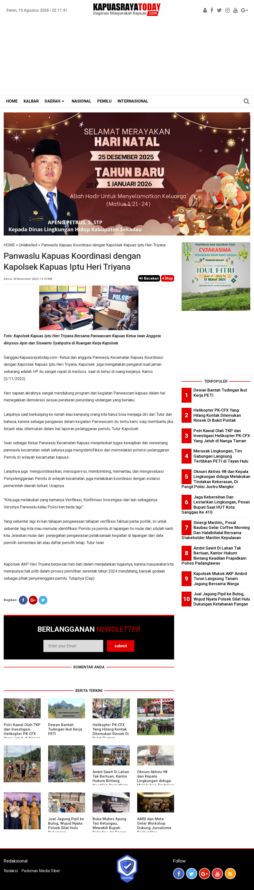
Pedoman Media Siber (40, 870)
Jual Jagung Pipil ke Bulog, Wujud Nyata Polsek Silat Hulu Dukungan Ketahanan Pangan (66, 828)
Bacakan (149, 278)
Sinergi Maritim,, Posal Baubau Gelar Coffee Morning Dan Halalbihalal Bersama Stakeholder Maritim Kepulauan (216, 530)
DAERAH (52, 101)
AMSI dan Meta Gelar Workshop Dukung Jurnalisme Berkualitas (154, 826)
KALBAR (31, 101)
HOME (12, 101)
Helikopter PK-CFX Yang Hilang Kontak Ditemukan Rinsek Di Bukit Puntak (111, 731)
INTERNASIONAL (133, 101)
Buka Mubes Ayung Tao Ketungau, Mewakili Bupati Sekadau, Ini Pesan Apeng (109, 828)
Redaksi (11, 870)
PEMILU (104, 101)
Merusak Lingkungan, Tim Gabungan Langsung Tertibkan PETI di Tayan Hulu (220, 456)
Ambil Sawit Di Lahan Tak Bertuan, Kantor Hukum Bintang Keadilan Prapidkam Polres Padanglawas (111, 781)
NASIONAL (81, 101)
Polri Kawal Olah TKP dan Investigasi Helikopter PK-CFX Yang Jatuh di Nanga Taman (22, 734)
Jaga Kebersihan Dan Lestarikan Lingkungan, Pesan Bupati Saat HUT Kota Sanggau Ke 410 (216, 505)
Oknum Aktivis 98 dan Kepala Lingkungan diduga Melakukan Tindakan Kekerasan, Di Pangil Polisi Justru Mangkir (216, 479)
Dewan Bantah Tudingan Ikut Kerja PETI (65, 729)
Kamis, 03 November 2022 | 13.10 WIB (28, 279)
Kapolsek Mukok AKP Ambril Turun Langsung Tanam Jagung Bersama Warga (220, 578)
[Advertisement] (127, 58)
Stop (167, 278)
